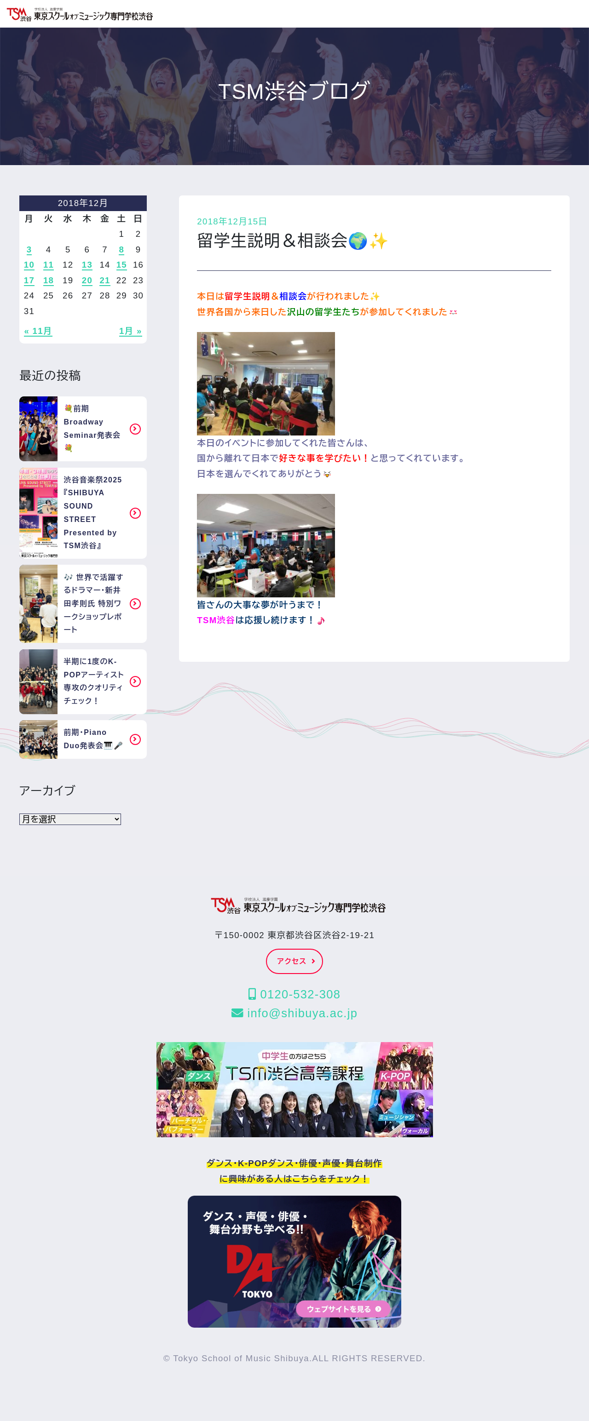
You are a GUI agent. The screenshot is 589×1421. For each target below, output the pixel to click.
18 (48, 280)
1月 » (130, 331)
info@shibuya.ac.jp (294, 1013)
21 (104, 280)
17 (29, 280)
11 (48, 264)
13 (87, 264)
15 (121, 264)
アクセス (296, 961)
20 (87, 280)
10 (29, 264)
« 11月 (38, 331)
